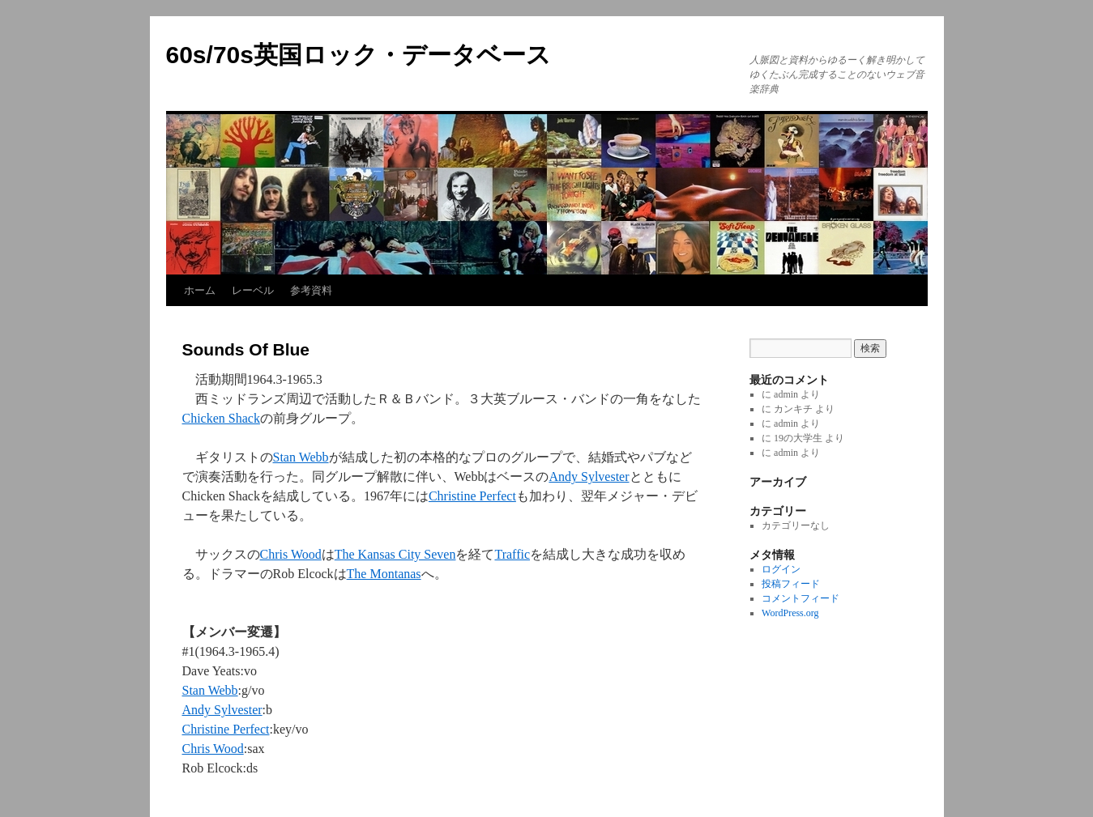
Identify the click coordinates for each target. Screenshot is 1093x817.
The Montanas (384, 574)
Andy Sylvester (589, 476)
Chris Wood (291, 554)
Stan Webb (301, 457)
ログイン (781, 569)
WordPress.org (790, 613)
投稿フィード (791, 583)
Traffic (512, 554)
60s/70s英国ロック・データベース (358, 54)
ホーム (200, 290)
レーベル (253, 290)
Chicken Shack (221, 418)
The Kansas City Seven (395, 554)
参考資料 (311, 290)
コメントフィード (800, 598)
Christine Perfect (472, 496)
